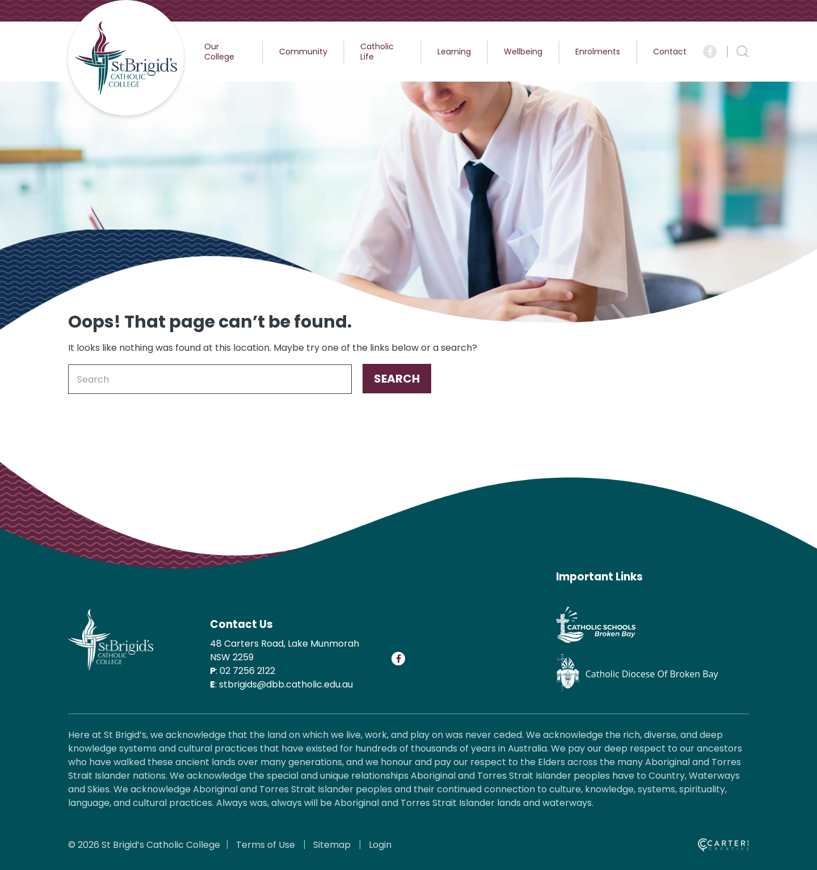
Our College (219, 51)
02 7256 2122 (247, 670)
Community (303, 51)
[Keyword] (210, 379)
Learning (454, 51)
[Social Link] (710, 51)
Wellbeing (523, 51)
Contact (670, 51)
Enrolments (597, 51)
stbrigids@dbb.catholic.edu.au (286, 684)
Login (380, 844)
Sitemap (332, 844)
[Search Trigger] (742, 51)
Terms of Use (265, 844)
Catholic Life (377, 51)
